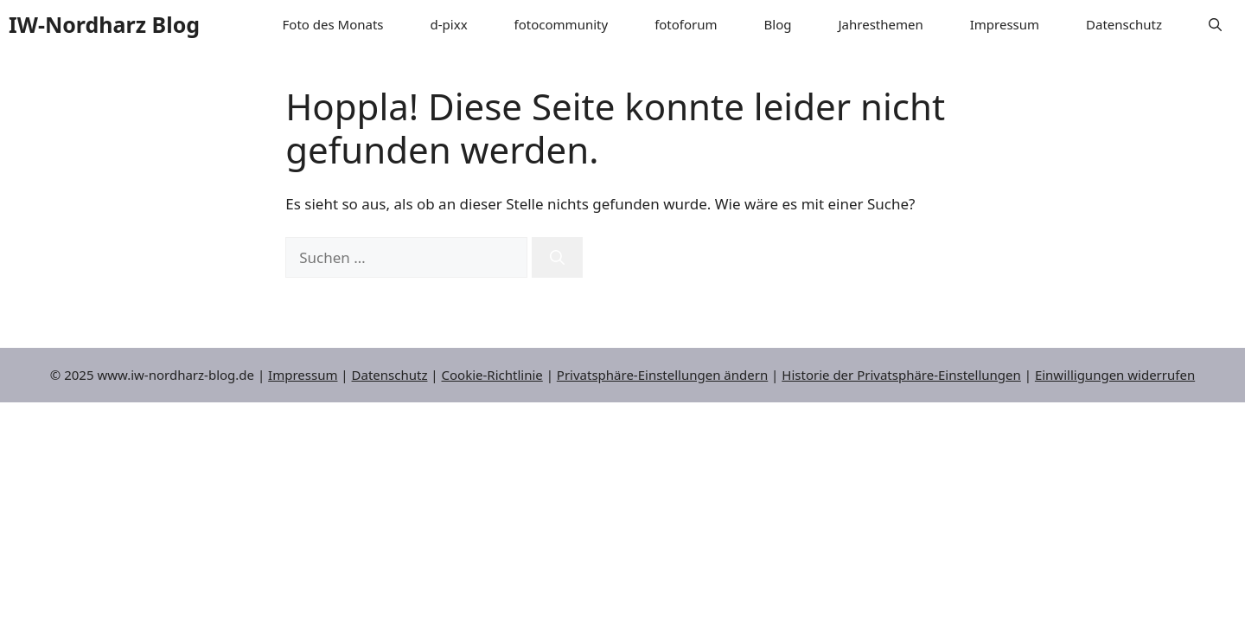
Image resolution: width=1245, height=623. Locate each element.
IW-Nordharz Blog (104, 24)
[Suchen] (557, 258)
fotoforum (685, 24)
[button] (1215, 24)
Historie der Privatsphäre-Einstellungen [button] (901, 374)
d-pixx (449, 24)
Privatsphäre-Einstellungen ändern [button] (662, 374)
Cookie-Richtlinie (492, 374)
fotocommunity (561, 24)
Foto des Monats (333, 24)
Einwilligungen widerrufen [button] (1115, 374)
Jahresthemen (881, 24)
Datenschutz (1124, 24)
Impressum (1004, 24)
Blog (778, 24)
